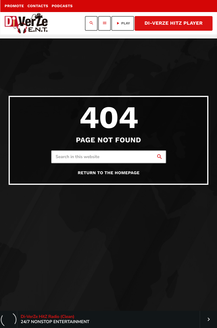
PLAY (123, 23)
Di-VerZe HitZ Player (174, 23)
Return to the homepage (108, 172)
